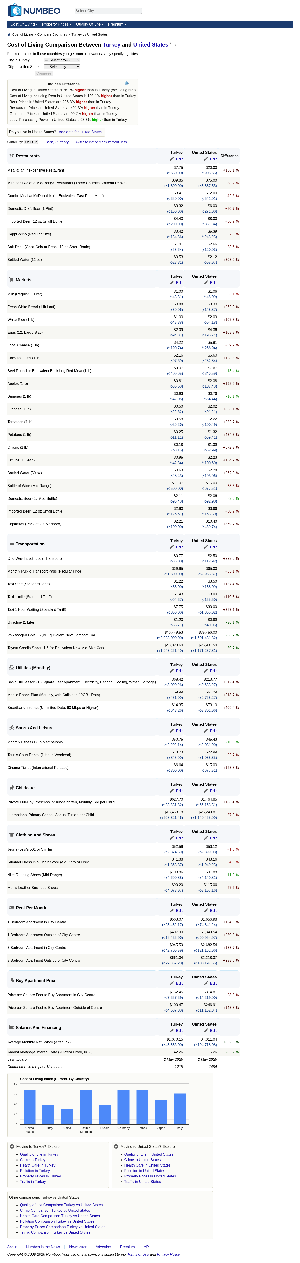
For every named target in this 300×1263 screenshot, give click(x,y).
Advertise (103, 1247)
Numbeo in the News (43, 1247)
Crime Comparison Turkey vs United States (55, 1210)
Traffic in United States (142, 1182)
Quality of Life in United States (148, 1154)
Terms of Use (138, 1254)
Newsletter (78, 1247)
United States (150, 45)
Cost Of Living (23, 24)
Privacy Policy (168, 1254)
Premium (115, 24)
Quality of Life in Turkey (39, 1154)
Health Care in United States (147, 1165)
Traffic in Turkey (33, 1182)
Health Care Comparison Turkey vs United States (60, 1216)
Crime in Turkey (33, 1160)
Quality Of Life (88, 24)
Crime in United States (142, 1160)
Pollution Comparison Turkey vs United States (57, 1221)
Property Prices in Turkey (40, 1176)
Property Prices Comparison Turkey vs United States (62, 1227)
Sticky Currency (57, 142)
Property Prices (55, 24)
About (12, 1247)
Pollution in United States (144, 1171)
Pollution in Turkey (35, 1171)
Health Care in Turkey (38, 1165)
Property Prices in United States (150, 1176)
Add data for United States (80, 132)
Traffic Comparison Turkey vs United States (55, 1232)
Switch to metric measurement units (101, 142)
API (147, 1247)
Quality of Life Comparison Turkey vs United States (61, 1205)
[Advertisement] (258, 60)
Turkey (111, 45)
